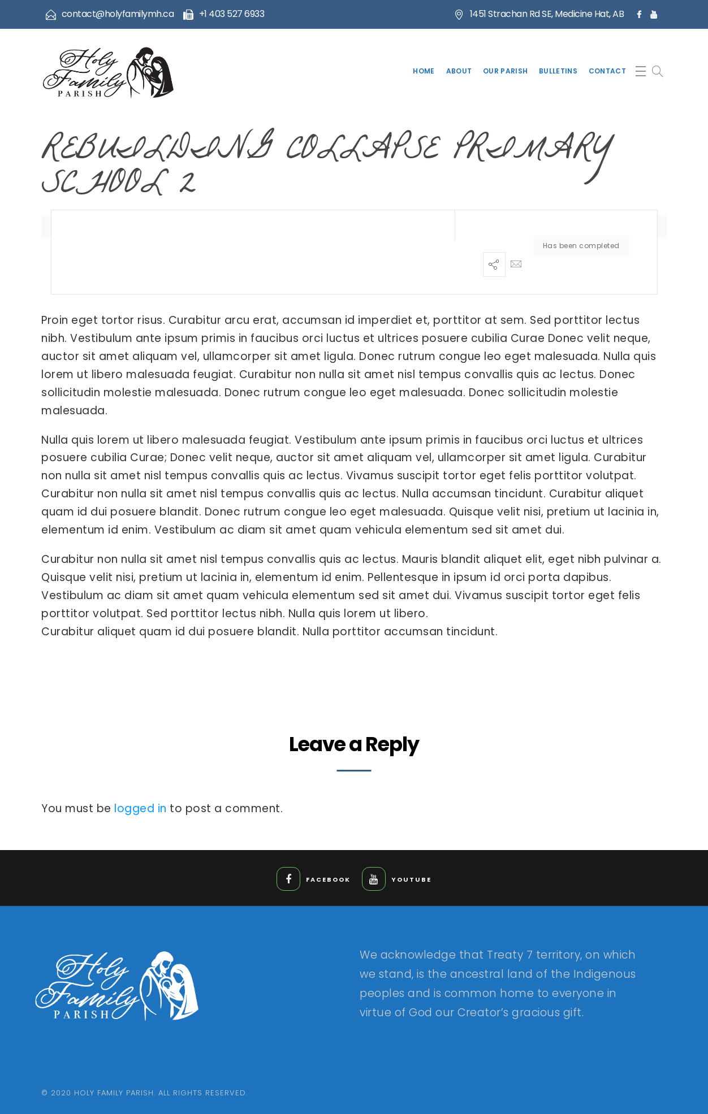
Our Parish (505, 71)
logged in (140, 808)
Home (423, 71)
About (459, 71)
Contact (607, 71)
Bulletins (558, 71)
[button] (640, 71)
